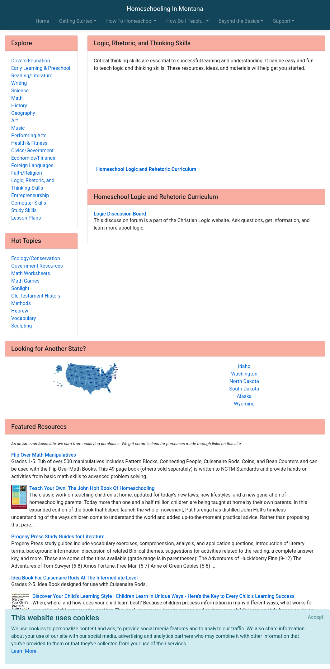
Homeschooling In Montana (165, 8)
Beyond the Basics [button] (239, 21)
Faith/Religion (26, 173)
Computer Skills (28, 203)
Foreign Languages (32, 165)
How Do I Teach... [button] (185, 21)
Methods (21, 303)
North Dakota (244, 381)
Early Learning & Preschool (40, 68)
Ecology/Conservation (35, 258)
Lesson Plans (26, 218)
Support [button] (281, 21)
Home (42, 21)
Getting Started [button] (76, 21)
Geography (23, 113)
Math (17, 98)
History (19, 106)
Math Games (25, 281)
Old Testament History (35, 296)
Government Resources (37, 266)
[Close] (316, 617)
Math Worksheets (30, 273)
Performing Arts (29, 135)
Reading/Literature (31, 76)
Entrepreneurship (30, 195)
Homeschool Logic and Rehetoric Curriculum (146, 169)
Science (20, 91)
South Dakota (244, 389)
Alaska (244, 396)
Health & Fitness (29, 143)
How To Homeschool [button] (129, 21)
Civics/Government (32, 150)
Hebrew (19, 311)
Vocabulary (23, 318)
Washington (244, 374)
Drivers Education (30, 61)
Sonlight (20, 288)
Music (18, 128)
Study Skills (24, 210)
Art (14, 121)
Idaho (244, 366)
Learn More (23, 651)
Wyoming (244, 404)
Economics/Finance (33, 158)
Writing (19, 83)
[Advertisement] (206, 118)
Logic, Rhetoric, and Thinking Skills (32, 184)
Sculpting (21, 326)
